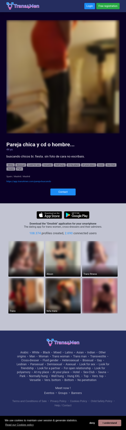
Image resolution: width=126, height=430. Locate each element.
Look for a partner (48, 368)
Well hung (59, 165)
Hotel (100, 165)
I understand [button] (110, 423)
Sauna (11, 169)
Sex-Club (111, 165)
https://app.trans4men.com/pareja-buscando (28, 181)
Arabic (24, 352)
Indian (91, 352)
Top (86, 376)
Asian (80, 352)
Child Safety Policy (101, 401)
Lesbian (22, 364)
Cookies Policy (78, 401)
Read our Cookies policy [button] (19, 424)
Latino (69, 352)
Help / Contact (62, 405)
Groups (62, 393)
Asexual (71, 364)
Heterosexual (70, 360)
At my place (73, 165)
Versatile (47, 165)
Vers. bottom (52, 380)
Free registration (107, 6)
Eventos (49, 393)
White (10, 165)
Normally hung (38, 376)
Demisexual (54, 364)
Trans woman (61, 356)
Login (89, 6)
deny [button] (92, 423)
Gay (99, 360)
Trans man (80, 356)
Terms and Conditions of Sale (29, 401)
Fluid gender (50, 360)
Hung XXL (73, 376)
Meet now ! (63, 388)
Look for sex (34, 165)
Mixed (57, 352)
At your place (89, 165)
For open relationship (77, 368)
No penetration (86, 380)
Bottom (69, 380)
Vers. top (98, 376)
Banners (76, 393)
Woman (44, 356)
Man (32, 356)
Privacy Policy (58, 401)
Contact (63, 191)
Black (46, 352)
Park (19, 169)
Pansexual (36, 364)
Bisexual (21, 165)
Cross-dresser (30, 360)
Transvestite (98, 356)
